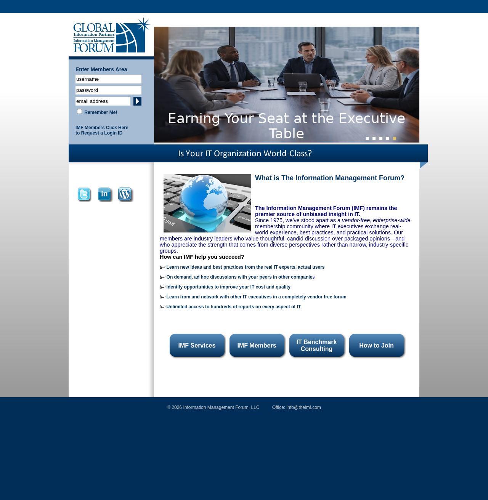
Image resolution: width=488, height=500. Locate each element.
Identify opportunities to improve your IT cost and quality (229, 287)
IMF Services (197, 345)
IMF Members (256, 345)
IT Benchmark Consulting (317, 345)
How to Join (376, 345)
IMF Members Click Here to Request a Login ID (101, 130)
